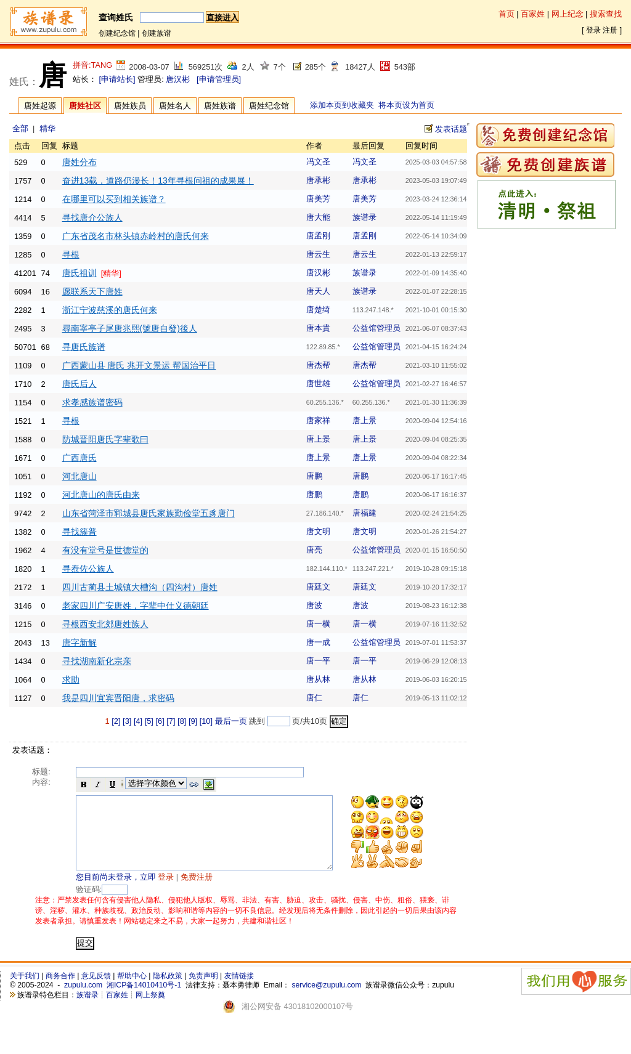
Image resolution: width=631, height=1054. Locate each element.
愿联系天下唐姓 (92, 291)
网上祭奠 (150, 1009)
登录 (593, 30)
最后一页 (231, 721)
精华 (47, 128)
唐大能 (318, 217)
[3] (127, 721)
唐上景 (364, 420)
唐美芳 (318, 198)
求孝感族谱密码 (92, 402)
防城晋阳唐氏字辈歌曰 (105, 439)
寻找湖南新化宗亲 (96, 661)
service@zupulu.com (326, 999)
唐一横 (318, 623)
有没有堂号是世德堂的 (105, 550)
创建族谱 (156, 33)
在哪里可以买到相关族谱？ (114, 199)
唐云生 (318, 254)
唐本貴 (318, 328)
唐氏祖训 (79, 273)
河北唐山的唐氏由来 (101, 495)
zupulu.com (83, 999)
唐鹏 (314, 475)
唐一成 (318, 642)
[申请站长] (117, 79)
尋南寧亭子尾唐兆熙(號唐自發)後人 (129, 328)
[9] (193, 721)
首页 (507, 13)
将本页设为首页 (406, 105)
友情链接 (239, 990)
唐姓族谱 (220, 105)
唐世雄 (318, 383)
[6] (159, 721)
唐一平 (318, 660)
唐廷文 (318, 586)
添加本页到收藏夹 (342, 105)
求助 (70, 679)
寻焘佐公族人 (88, 569)
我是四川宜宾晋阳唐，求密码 (118, 698)
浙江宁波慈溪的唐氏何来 (109, 310)
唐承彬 (318, 180)
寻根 (70, 254)
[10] (206, 721)
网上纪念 (568, 13)
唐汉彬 (178, 79)
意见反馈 (96, 990)
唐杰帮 (318, 365)
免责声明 (203, 990)
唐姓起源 (40, 105)
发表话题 (451, 129)
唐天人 (318, 291)
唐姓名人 (175, 105)
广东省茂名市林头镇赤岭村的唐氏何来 (135, 236)
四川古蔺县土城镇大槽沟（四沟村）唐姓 (140, 587)
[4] (138, 721)
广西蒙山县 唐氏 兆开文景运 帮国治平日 (139, 365)
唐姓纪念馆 (269, 105)
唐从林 (318, 679)
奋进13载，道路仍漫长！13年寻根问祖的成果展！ (158, 180)
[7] (170, 721)
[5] (149, 721)
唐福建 (364, 512)
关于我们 (24, 990)
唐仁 (314, 697)
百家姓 (533, 13)
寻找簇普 (79, 532)
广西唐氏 (79, 458)
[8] (181, 721)
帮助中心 (132, 990)
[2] (116, 721)
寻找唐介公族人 (92, 217)
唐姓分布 (79, 162)
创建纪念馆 (117, 33)
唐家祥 (318, 420)
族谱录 (364, 217)
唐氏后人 (79, 384)
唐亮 (314, 549)
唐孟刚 (318, 235)
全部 (20, 128)
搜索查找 (606, 13)
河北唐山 (79, 476)
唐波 (314, 605)
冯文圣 (318, 161)
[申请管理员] (219, 79)
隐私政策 (167, 990)
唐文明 (318, 531)
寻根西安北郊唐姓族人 (105, 624)
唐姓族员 (130, 105)
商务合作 (60, 990)
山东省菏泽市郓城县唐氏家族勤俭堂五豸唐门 (148, 513)
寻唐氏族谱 (83, 347)
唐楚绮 (318, 309)
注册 (610, 30)
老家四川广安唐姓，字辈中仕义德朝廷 (135, 605)
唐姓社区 (85, 105)
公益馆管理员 (376, 328)
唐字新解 (79, 642)
